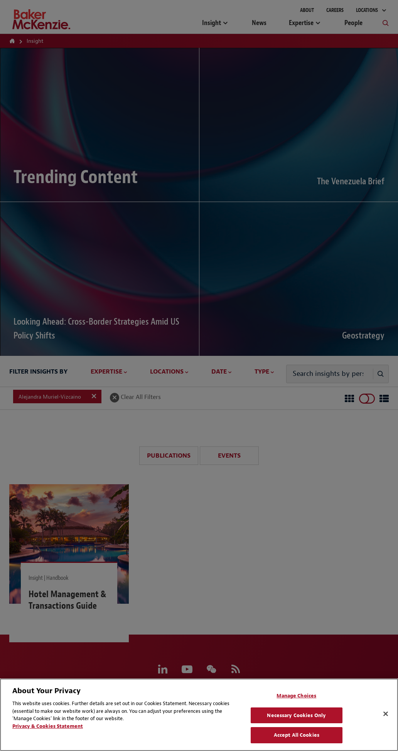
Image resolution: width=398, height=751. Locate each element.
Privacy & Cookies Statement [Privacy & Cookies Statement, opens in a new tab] (47, 726)
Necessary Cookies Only (296, 715)
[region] (199, 715)
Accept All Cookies (296, 735)
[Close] (385, 714)
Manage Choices (296, 695)
